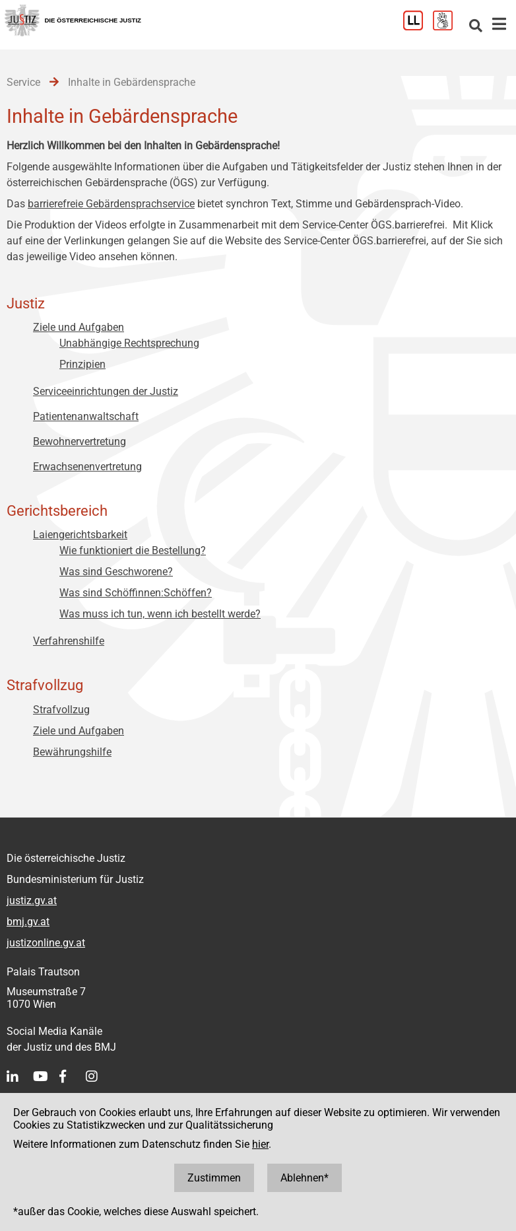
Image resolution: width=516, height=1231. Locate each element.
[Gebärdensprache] (448, 27)
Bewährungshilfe (72, 752)
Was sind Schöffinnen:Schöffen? (135, 592)
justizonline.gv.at (46, 942)
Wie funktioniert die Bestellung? (132, 550)
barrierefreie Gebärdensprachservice (111, 203)
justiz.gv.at (32, 900)
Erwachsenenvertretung (87, 466)
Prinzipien (82, 364)
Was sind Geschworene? (116, 571)
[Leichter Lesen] (418, 27)
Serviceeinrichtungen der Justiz (105, 391)
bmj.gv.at (28, 921)
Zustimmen (214, 1178)
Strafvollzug (61, 709)
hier (260, 1144)
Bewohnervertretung (79, 441)
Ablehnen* (304, 1178)
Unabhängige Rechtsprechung (129, 343)
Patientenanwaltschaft (86, 416)
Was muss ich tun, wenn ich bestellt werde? (160, 614)
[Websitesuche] (476, 27)
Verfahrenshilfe (68, 641)
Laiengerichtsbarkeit (80, 534)
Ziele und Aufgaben (78, 327)
